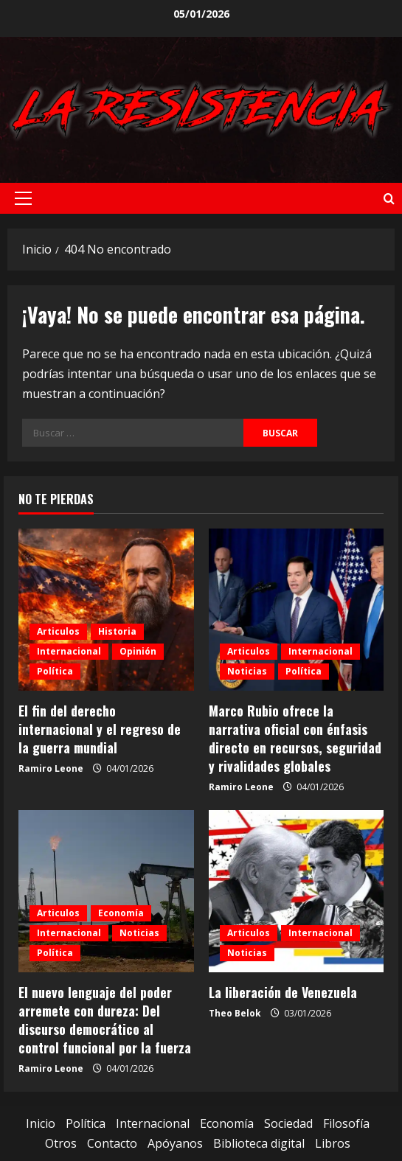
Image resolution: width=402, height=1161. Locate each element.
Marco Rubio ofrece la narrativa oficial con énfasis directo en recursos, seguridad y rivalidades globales (295, 738)
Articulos (58, 631)
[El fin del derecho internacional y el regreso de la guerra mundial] (106, 610)
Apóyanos (175, 1143)
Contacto (112, 1143)
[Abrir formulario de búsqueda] (389, 198)
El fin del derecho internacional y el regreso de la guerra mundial (99, 729)
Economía (121, 913)
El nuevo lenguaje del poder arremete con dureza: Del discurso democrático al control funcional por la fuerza (104, 1020)
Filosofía (346, 1123)
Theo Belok (235, 1013)
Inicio (40, 1123)
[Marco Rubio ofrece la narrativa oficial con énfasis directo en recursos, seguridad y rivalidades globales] (296, 610)
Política (55, 671)
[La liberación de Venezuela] (296, 891)
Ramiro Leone (50, 768)
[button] (23, 198)
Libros (332, 1143)
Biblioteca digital (259, 1143)
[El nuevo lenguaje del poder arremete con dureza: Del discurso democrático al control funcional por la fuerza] (106, 891)
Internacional (69, 651)
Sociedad (288, 1123)
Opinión (137, 651)
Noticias (247, 671)
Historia (117, 631)
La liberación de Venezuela (283, 992)
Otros (61, 1143)
